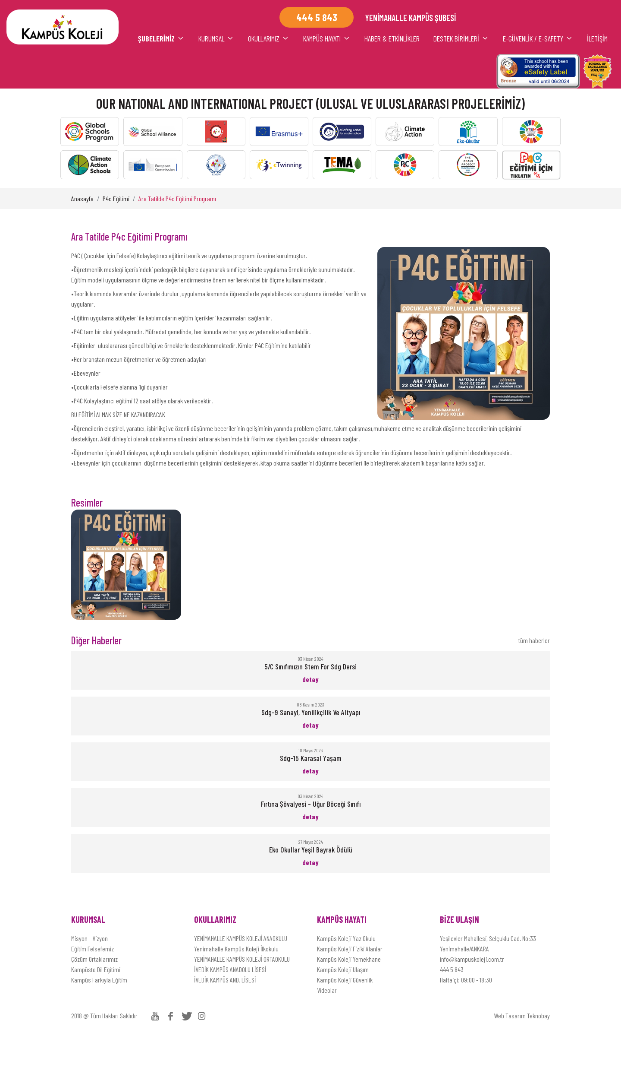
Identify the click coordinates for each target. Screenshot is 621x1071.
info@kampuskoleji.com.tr (472, 994)
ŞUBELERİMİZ (44, 73)
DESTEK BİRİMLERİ (418, 73)
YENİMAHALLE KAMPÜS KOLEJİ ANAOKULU (240, 973)
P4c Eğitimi (116, 233)
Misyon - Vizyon (89, 973)
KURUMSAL (119, 73)
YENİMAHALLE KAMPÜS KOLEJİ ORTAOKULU (242, 994)
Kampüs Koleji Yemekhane (349, 994)
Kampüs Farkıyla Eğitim (99, 1015)
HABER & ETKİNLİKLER (343, 73)
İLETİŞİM (577, 73)
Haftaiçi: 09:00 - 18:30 (466, 1015)
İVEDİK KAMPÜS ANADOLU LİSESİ (230, 1004)
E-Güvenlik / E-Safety (497, 73)
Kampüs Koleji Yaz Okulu (346, 973)
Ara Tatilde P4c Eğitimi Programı (177, 233)
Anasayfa (82, 233)
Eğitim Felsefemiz (92, 983)
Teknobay (538, 1050)
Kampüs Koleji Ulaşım (343, 1004)
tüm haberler (534, 675)
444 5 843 (452, 1004)
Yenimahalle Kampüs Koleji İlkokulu (236, 983)
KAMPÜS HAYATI (268, 73)
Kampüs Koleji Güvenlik (345, 1015)
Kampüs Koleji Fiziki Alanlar (350, 983)
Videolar (327, 1025)
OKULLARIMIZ (193, 73)
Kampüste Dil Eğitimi (95, 1004)
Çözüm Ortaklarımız (94, 994)
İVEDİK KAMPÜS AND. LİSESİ (225, 1015)
